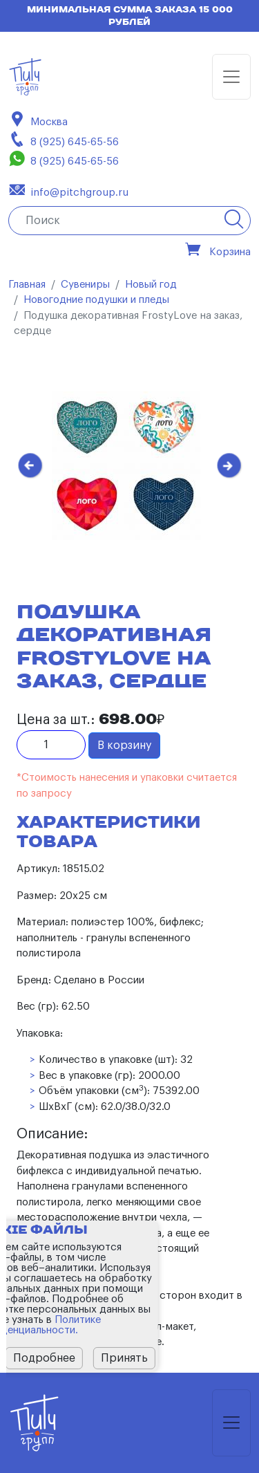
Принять (124, 1358)
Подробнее (44, 1358)
